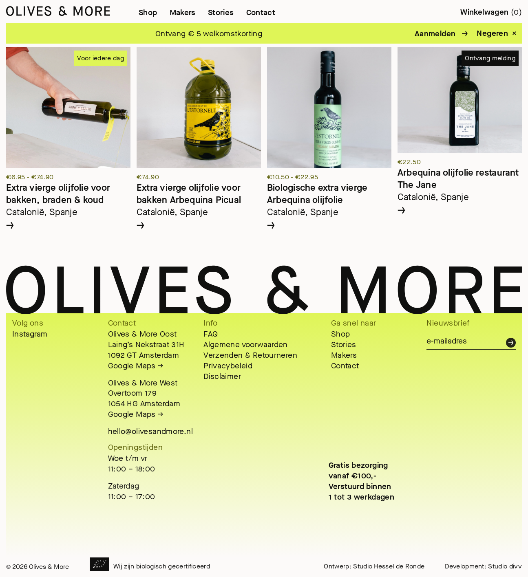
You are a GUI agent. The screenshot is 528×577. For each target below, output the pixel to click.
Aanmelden (435, 34)
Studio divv (505, 566)
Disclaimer (222, 376)
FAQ (210, 334)
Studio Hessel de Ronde (388, 566)
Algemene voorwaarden (245, 344)
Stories (221, 12)
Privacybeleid (227, 366)
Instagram (29, 334)
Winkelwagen (491, 12)
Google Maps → (136, 366)
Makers (183, 12)
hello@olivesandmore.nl (150, 431)
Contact (261, 12)
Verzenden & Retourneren (250, 355)
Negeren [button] (492, 33)
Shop (148, 12)
